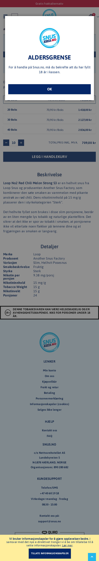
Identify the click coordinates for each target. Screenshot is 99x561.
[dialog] (49, 280)
